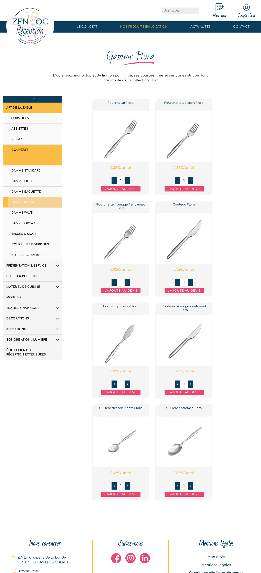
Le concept (87, 27)
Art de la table (19, 107)
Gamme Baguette (26, 181)
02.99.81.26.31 (28, 571)
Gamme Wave (22, 202)
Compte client (246, 10)
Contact (241, 27)
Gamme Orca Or (24, 212)
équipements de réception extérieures (29, 342)
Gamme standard (26, 160)
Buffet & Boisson (21, 265)
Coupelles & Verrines (30, 234)
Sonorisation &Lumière (26, 329)
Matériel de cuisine (23, 276)
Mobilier (13, 287)
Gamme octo (22, 170)
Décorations (17, 308)
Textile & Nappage (21, 297)
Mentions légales (216, 565)
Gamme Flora (22, 192)
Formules (20, 118)
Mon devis (216, 557)
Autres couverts (26, 244)
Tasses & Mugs (23, 223)
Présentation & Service (26, 255)
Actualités (200, 27)
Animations (16, 318)
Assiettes (19, 128)
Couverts (20, 149)
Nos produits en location (144, 27)
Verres (17, 139)
